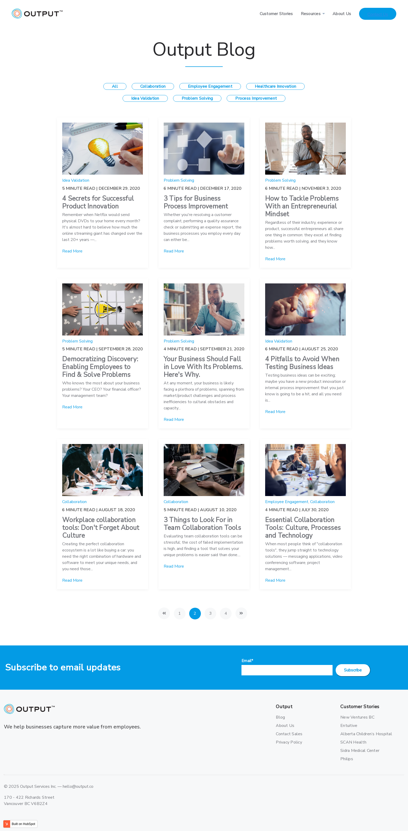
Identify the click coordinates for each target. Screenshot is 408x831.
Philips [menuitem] (346, 759)
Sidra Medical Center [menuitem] (358, 750)
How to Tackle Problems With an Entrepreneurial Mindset (302, 206)
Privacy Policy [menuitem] (289, 742)
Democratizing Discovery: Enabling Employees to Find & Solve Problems (100, 367)
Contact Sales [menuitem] (289, 734)
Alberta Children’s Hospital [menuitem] (358, 734)
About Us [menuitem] (342, 14)
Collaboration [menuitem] (152, 86)
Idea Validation (75, 180)
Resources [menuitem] (311, 14)
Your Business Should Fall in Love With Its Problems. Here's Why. (203, 367)
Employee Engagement (286, 502)
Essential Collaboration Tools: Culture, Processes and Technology (303, 528)
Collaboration (74, 502)
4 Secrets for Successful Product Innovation (98, 202)
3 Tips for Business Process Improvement (196, 202)
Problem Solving (179, 180)
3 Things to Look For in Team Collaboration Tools (202, 524)
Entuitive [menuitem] (348, 725)
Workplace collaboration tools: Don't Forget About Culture (100, 528)
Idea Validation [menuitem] (145, 98)
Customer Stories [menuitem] (276, 14)
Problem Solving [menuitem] (197, 98)
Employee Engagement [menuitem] (210, 86)
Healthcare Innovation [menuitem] (275, 86)
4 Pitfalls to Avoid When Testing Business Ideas (302, 363)
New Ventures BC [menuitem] (357, 717)
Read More (72, 251)
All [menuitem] (115, 86)
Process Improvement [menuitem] (256, 98)
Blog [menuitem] (280, 717)
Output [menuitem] (284, 706)
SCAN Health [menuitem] (353, 742)
